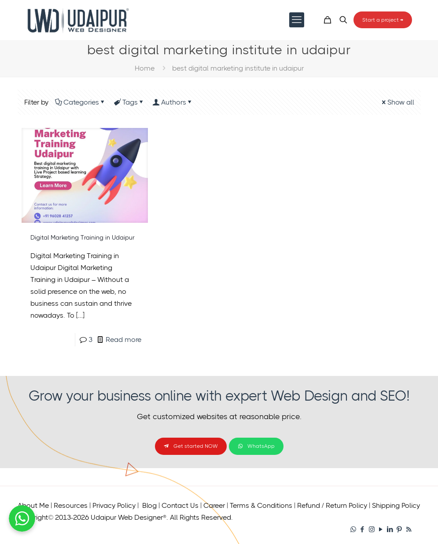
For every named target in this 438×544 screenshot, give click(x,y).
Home (145, 68)
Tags (129, 102)
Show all (397, 102)
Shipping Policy (396, 505)
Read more (123, 339)
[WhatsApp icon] (353, 529)
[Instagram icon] (371, 529)
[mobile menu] (296, 19)
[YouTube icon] (381, 529)
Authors (173, 102)
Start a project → (382, 20)
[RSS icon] (408, 529)
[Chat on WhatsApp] (22, 529)
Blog (149, 505)
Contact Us (180, 505)
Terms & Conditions (261, 505)
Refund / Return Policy (332, 505)
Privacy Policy (114, 505)
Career (214, 505)
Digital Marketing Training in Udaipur (82, 237)
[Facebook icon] (362, 529)
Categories (80, 102)
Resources (71, 505)
